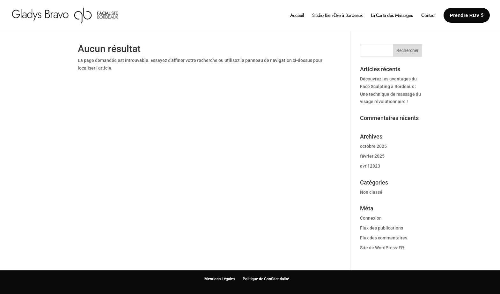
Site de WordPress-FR (382, 247)
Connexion (371, 218)
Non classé (371, 192)
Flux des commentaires (383, 237)
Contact (428, 15)
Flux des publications (381, 227)
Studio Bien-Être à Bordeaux (337, 15)
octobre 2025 (373, 146)
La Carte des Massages (392, 15)
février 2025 (372, 156)
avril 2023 (370, 166)
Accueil (297, 15)
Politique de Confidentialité (266, 279)
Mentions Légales (219, 279)
